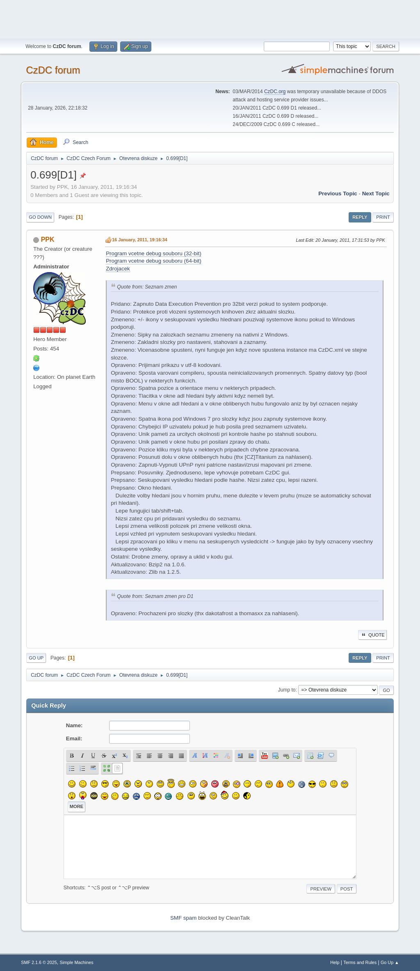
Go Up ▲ (390, 962)
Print (383, 217)
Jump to (287, 690)
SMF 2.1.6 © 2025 (39, 962)
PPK (48, 239)
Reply (359, 217)
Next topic (376, 193)
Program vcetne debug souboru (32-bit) (153, 253)
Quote (372, 634)
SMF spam (183, 918)
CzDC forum (53, 70)
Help (334, 962)
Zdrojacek (118, 269)
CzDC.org (275, 91)
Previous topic (337, 193)
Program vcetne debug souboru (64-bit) (153, 261)
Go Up (36, 657)
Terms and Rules (360, 962)
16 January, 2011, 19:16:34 (139, 239)
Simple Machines (77, 962)
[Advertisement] (210, 18)
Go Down (40, 217)
